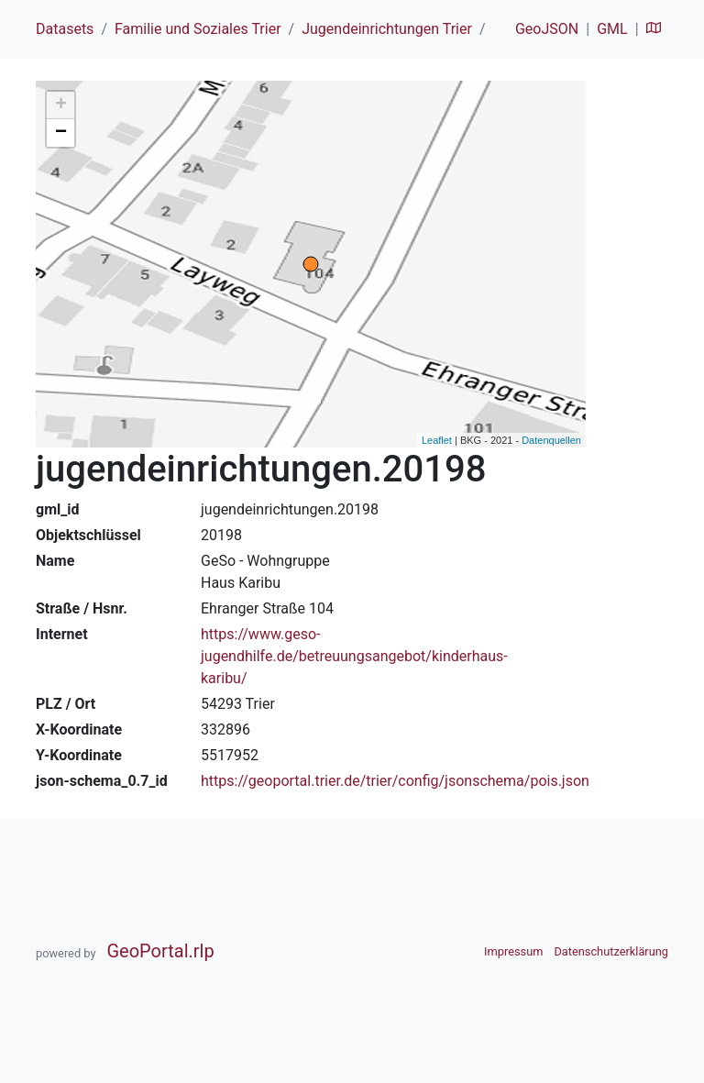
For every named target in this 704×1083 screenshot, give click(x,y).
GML (612, 29)
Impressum (513, 951)
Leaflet (437, 440)
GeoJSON (546, 29)
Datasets (65, 29)
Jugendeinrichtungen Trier (387, 29)
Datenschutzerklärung (611, 951)
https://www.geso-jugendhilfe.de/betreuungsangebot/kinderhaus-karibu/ (354, 656)
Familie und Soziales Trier (198, 29)
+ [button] (61, 105)
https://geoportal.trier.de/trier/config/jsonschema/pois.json (395, 781)
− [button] (61, 133)
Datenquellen (551, 440)
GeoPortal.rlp (160, 951)
